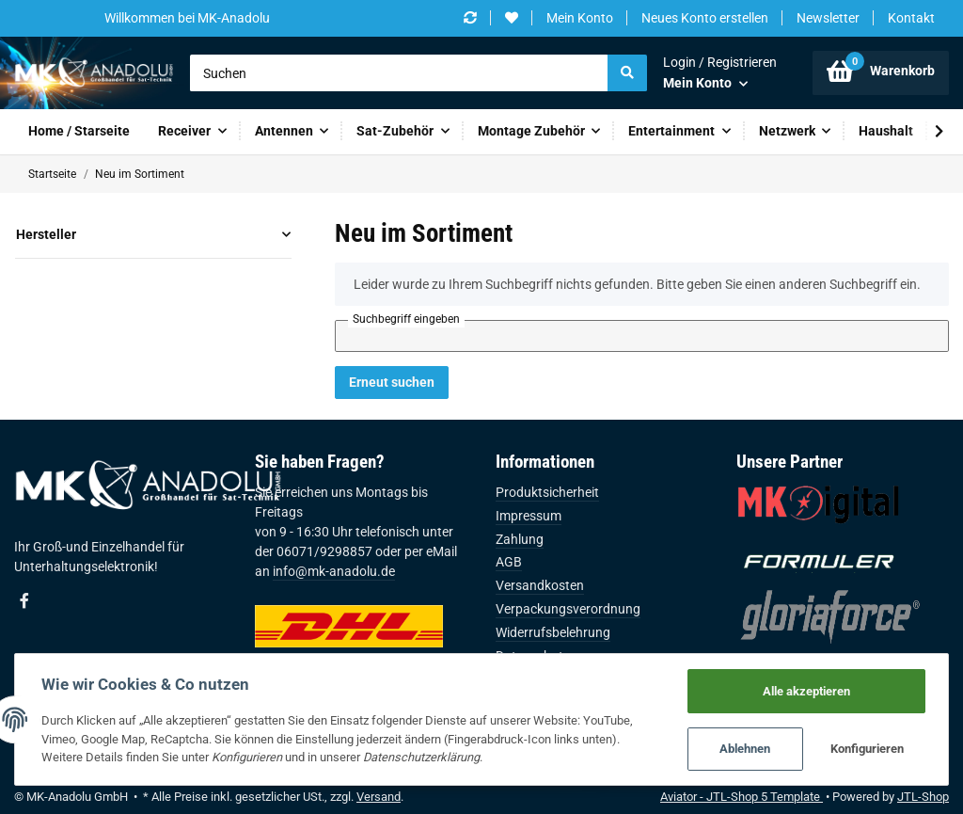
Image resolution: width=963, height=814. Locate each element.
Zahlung (520, 539)
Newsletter (828, 17)
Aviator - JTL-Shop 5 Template (741, 797)
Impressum (528, 515)
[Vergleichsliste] (470, 18)
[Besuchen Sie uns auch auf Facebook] (24, 601)
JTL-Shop (923, 797)
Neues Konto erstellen (704, 17)
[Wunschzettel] (511, 18)
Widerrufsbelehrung (553, 632)
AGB (509, 561)
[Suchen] (399, 73)
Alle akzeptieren (804, 689)
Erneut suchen (391, 382)
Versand (378, 797)
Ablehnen (743, 749)
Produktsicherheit (547, 492)
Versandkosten (540, 585)
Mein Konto (579, 17)
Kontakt (911, 17)
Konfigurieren (866, 749)
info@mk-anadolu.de (334, 571)
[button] (720, 72)
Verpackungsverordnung (568, 608)
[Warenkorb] (881, 72)
